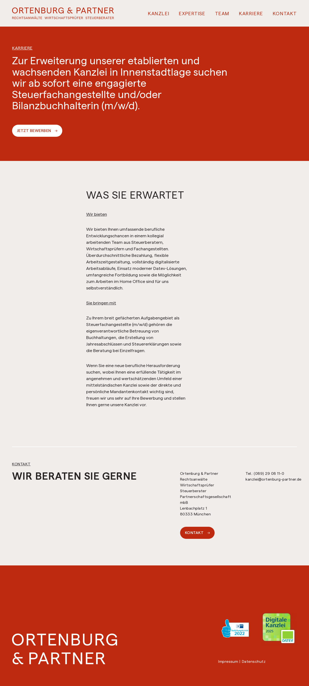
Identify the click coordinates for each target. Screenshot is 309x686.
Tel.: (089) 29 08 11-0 (265, 473)
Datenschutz (254, 661)
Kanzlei (158, 13)
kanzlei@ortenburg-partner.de (273, 479)
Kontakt (285, 13)
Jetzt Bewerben (37, 131)
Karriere (251, 13)
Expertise (192, 13)
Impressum (228, 661)
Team (222, 13)
